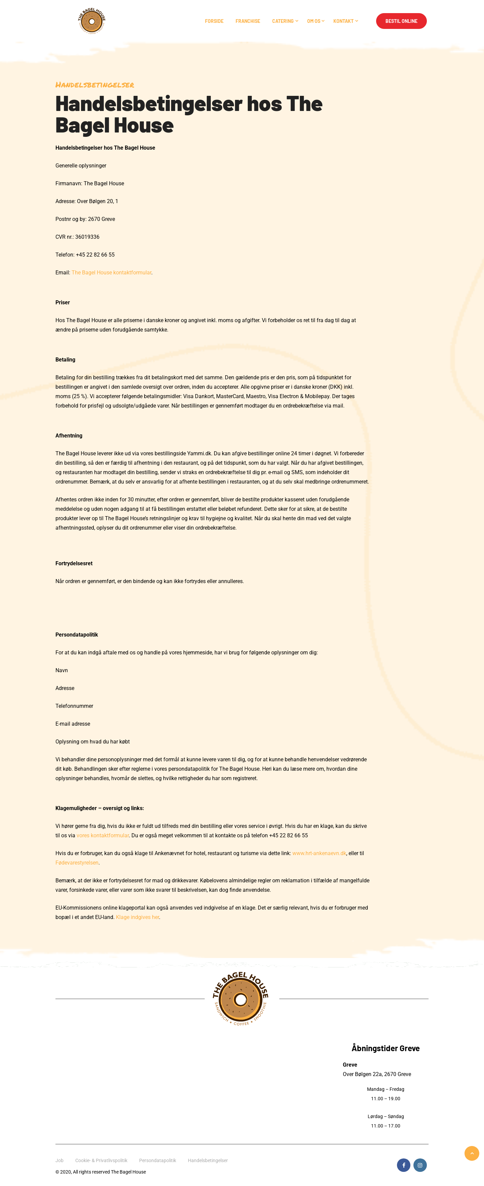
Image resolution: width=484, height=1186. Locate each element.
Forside (214, 21)
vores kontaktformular (103, 835)
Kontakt (343, 21)
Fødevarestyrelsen (76, 862)
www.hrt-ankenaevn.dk (319, 853)
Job (59, 1160)
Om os (313, 21)
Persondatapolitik (157, 1160)
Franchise (248, 21)
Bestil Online (401, 21)
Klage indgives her (137, 917)
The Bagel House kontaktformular (111, 272)
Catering (283, 21)
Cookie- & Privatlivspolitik (101, 1160)
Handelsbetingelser (208, 1160)
